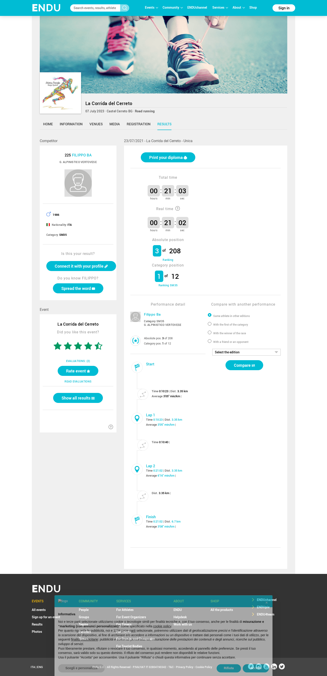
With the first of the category (230, 324)
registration (139, 124)
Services (220, 7)
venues (96, 124)
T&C (171, 667)
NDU (46, 8)
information (71, 124)
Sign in (284, 7)
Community (173, 7)
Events (151, 7)
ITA (33, 667)
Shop (253, 7)
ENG (40, 667)
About (239, 7)
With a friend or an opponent (230, 342)
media (114, 124)
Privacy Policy (184, 667)
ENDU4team (265, 614)
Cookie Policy (204, 667)
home (48, 124)
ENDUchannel (197, 7)
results (164, 124)
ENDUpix (263, 607)
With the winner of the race (229, 333)
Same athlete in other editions (231, 316)
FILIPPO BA (82, 155)
